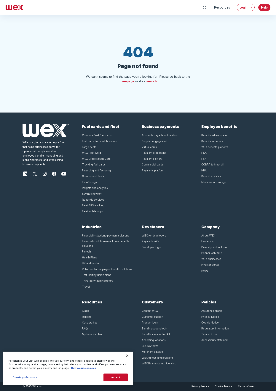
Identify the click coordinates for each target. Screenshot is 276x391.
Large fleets (89, 147)
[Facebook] (54, 173)
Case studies (89, 322)
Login (243, 7)
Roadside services (93, 199)
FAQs (85, 328)
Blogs (85, 310)
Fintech (86, 251)
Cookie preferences (25, 377)
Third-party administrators (97, 280)
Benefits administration (214, 135)
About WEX (208, 235)
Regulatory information (215, 328)
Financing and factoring (96, 170)
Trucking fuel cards (94, 164)
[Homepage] (15, 7)
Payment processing (154, 152)
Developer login (151, 247)
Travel (86, 286)
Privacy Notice (210, 316)
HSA (204, 152)
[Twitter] (34, 173)
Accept (115, 377)
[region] (68, 368)
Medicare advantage (213, 182)
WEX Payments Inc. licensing (159, 363)
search (151, 81)
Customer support (152, 316)
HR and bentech (91, 263)
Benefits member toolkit (156, 334)
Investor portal (210, 264)
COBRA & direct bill (212, 164)
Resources (222, 7)
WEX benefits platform (214, 147)
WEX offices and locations (157, 357)
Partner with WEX (211, 253)
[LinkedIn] (25, 173)
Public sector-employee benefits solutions (107, 269)
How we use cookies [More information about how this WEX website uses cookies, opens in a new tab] (83, 367)
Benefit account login (154, 328)
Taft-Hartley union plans (96, 274)
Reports (86, 316)
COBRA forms (150, 346)
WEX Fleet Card (91, 152)
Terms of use (209, 334)
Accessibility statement (214, 340)
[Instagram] (44, 173)
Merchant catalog (152, 351)
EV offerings (89, 182)
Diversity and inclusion (214, 247)
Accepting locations (154, 340)
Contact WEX (150, 310)
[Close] (127, 356)
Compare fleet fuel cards (97, 135)
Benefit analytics (211, 176)
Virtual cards (149, 147)
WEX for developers (154, 235)
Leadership (207, 241)
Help (264, 7)
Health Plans (89, 257)
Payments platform (153, 170)
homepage (126, 81)
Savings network (92, 193)
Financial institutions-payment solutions (105, 235)
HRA (204, 170)
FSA (203, 158)
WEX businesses (211, 259)
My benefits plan (92, 334)
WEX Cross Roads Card (96, 158)
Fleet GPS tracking (93, 205)
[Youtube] (63, 173)
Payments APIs (150, 241)
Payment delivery (152, 158)
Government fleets (93, 176)
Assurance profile (211, 310)
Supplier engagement (154, 141)
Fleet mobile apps (92, 211)
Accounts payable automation (160, 135)
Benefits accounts (212, 141)
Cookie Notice (210, 322)
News (204, 270)
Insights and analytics (95, 187)
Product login (150, 322)
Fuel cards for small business (99, 141)
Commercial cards (152, 164)
